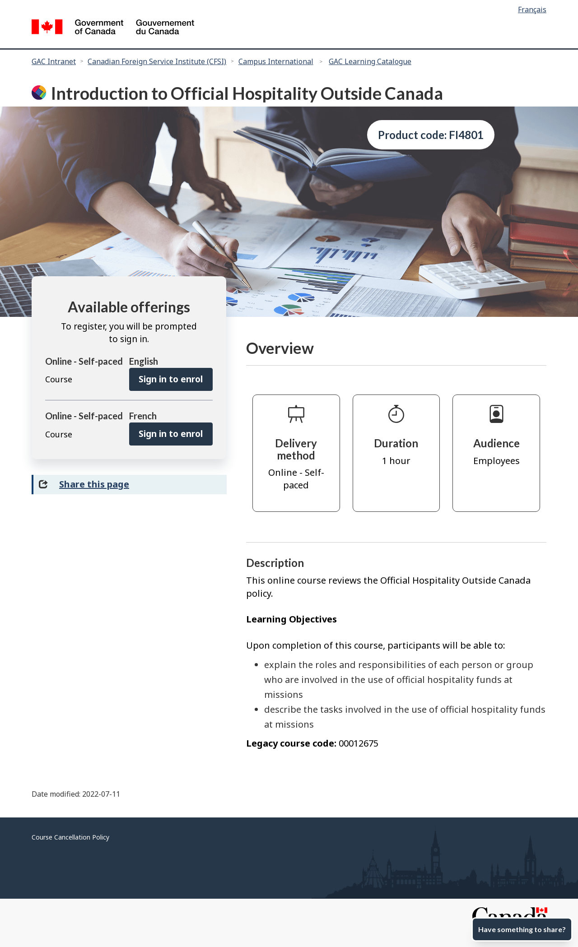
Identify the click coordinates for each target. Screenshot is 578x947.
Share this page (94, 484)
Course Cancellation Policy (70, 837)
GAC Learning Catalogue (370, 61)
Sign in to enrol (171, 379)
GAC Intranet (54, 61)
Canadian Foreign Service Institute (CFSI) (157, 61)
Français (532, 9)
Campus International (275, 61)
